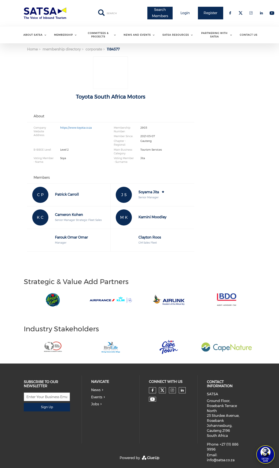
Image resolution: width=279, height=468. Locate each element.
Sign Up (47, 407)
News (95, 390)
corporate (93, 49)
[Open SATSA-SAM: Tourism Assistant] (265, 454)
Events (96, 397)
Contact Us (248, 34)
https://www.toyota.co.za (76, 127)
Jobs (95, 404)
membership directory (62, 49)
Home (32, 49)
